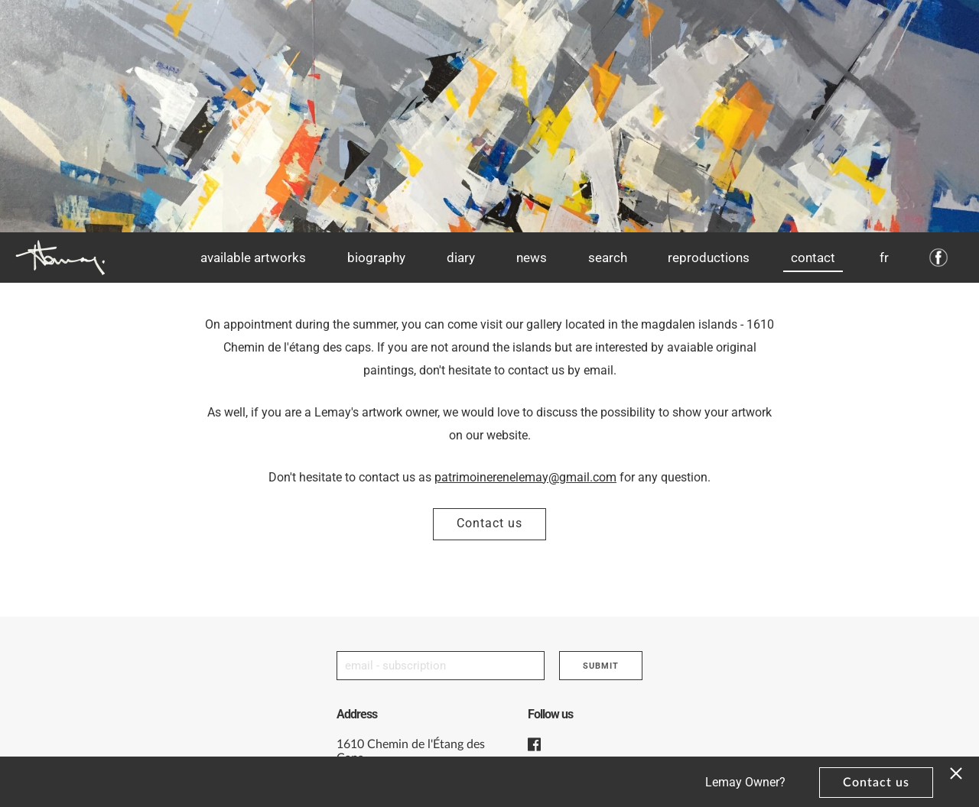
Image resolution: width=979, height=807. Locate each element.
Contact (813, 257)
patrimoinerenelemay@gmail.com (525, 477)
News (531, 257)
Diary (461, 257)
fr (884, 257)
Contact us (489, 523)
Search (607, 257)
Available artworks (253, 257)
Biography (376, 257)
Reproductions (709, 257)
